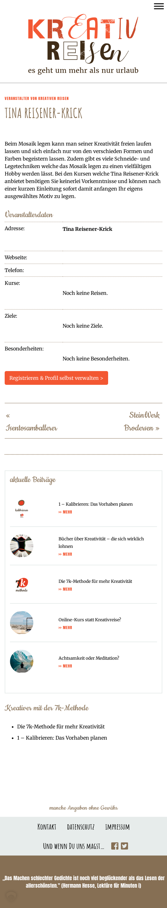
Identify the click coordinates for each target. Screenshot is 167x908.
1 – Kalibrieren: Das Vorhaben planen (62, 738)
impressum (117, 826)
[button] (11, 897)
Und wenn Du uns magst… (74, 846)
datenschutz (81, 826)
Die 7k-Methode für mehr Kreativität (61, 726)
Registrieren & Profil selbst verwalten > (56, 378)
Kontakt (46, 826)
